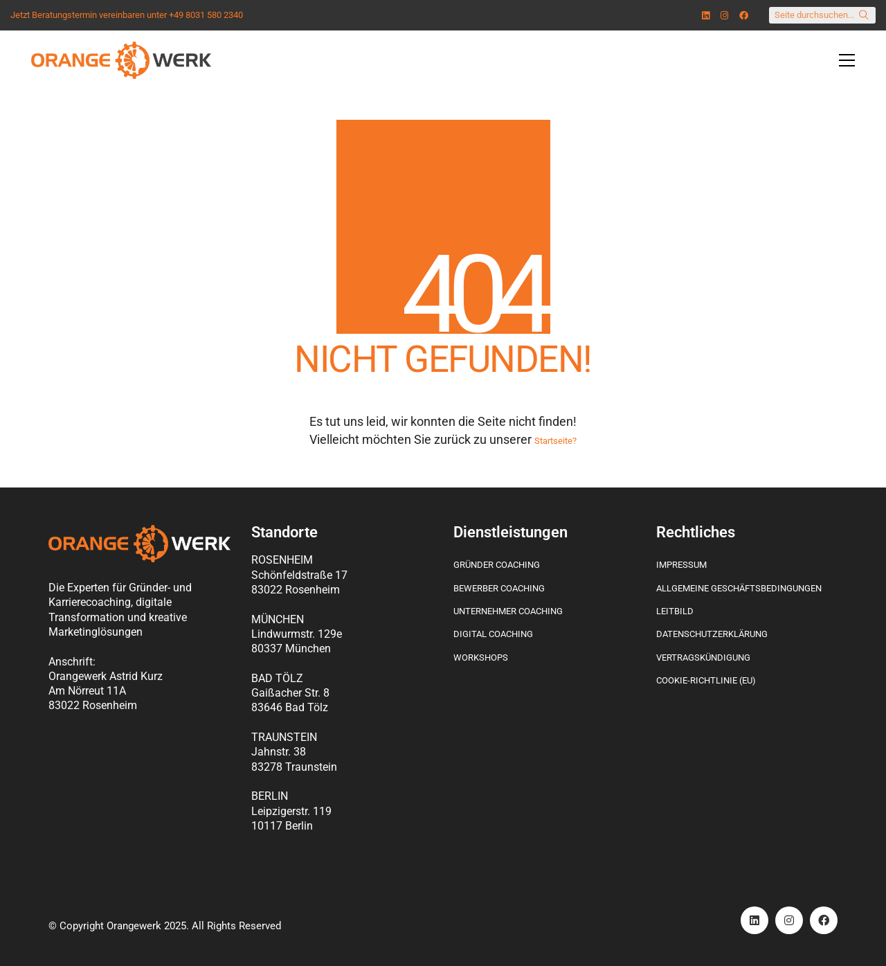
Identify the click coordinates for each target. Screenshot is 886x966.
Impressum (681, 565)
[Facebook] (824, 920)
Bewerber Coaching (499, 588)
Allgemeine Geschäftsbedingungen (739, 588)
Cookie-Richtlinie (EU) (706, 680)
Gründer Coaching (496, 565)
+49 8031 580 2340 (206, 15)
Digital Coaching (493, 634)
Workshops (480, 657)
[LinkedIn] (754, 920)
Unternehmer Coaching (508, 611)
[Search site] (864, 16)
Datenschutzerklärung (712, 634)
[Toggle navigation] (847, 60)
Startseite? (555, 441)
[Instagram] (789, 920)
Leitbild (675, 611)
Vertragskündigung (703, 657)
